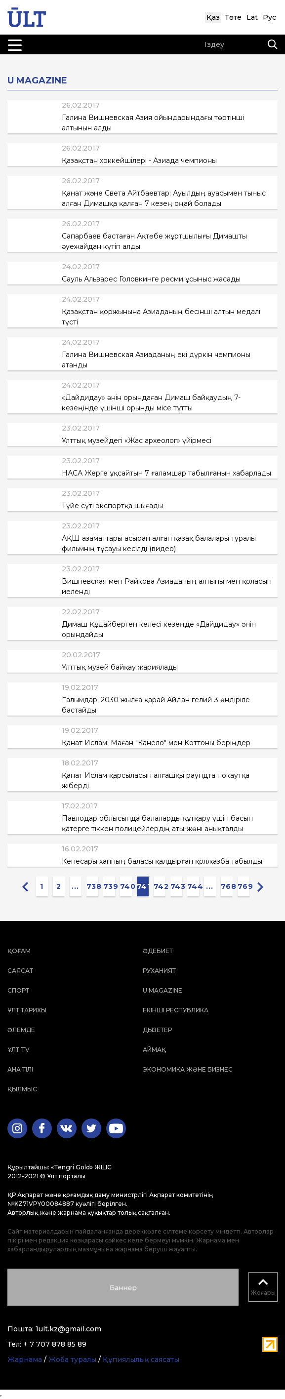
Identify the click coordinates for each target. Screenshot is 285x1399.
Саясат (20, 970)
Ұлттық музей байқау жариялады (120, 667)
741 (143, 886)
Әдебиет (158, 951)
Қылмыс (22, 1089)
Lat (252, 17)
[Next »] (260, 886)
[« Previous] (25, 886)
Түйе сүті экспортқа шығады (112, 505)
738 (92, 886)
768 (227, 886)
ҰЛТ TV (18, 1049)
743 (176, 886)
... (75, 886)
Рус (269, 17)
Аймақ (154, 1049)
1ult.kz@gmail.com (68, 1328)
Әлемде (21, 1030)
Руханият (159, 970)
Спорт (18, 990)
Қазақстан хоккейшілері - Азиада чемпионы (139, 160)
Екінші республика (175, 1010)
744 (193, 886)
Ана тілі (20, 1069)
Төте (233, 17)
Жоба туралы (72, 1359)
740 (126, 886)
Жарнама (24, 1359)
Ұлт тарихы (26, 1010)
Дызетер (157, 1030)
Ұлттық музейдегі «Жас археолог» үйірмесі (136, 440)
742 (159, 886)
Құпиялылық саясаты (141, 1359)
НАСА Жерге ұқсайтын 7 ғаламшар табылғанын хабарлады (166, 473)
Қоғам (19, 951)
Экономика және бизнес (188, 1069)
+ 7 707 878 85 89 (54, 1344)
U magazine (162, 990)
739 (109, 886)
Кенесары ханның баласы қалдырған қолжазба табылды (162, 861)
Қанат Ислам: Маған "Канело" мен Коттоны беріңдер (156, 742)
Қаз (213, 17)
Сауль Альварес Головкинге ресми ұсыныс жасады (151, 279)
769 (243, 886)
